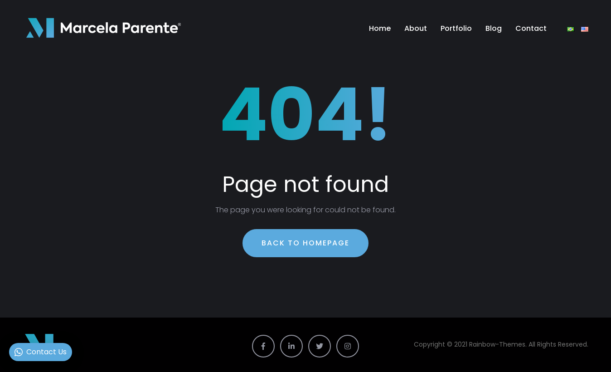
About (415, 28)
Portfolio (456, 28)
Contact (531, 28)
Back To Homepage (305, 243)
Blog (493, 28)
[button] (40, 352)
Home (380, 28)
